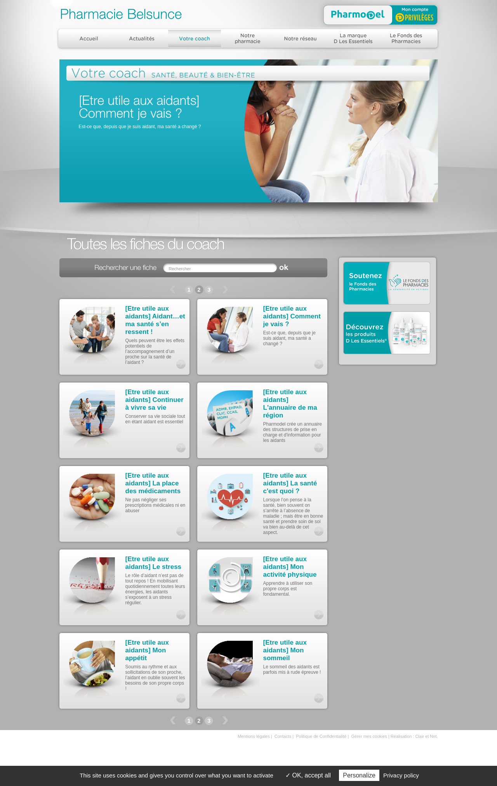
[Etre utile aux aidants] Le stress (153, 562)
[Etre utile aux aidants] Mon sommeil (285, 650)
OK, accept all (308, 775)
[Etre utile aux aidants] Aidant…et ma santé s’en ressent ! (155, 320)
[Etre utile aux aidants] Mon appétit (147, 650)
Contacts (283, 736)
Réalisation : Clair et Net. (414, 736)
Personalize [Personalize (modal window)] (359, 775)
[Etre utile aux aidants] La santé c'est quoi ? (290, 483)
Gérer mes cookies (369, 736)
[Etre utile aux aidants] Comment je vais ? (292, 316)
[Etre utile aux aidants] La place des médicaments (153, 483)
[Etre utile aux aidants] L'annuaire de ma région (290, 403)
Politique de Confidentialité (321, 736)
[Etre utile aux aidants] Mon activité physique (290, 566)
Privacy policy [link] (401, 775)
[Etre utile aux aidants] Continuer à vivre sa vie (154, 399)
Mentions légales (254, 736)
